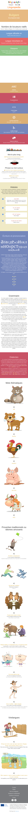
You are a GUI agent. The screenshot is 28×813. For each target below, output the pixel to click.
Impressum (17, 811)
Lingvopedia (14, 7)
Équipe (14, 789)
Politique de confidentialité (14, 793)
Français (11, 4)
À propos (14, 787)
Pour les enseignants (14, 791)
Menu (17, 4)
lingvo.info (14, 2)
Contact (14, 797)
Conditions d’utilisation (14, 795)
